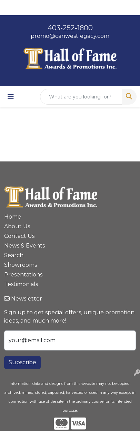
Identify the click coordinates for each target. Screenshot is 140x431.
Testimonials (21, 284)
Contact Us (19, 236)
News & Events (24, 245)
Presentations (23, 274)
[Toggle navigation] (10, 97)
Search (13, 255)
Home (12, 216)
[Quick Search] (81, 97)
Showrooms (20, 265)
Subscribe (22, 362)
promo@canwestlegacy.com (70, 36)
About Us (17, 226)
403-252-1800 (70, 28)
